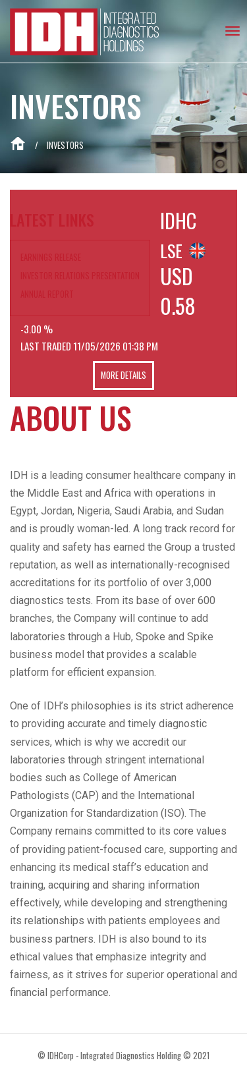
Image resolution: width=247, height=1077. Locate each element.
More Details (123, 376)
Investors (65, 145)
